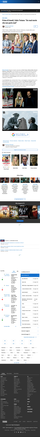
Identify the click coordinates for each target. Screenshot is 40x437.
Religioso (28, 357)
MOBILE (29, 406)
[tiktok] (23, 432)
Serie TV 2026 (16, 380)
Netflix (2, 404)
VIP (28, 404)
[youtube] (21, 432)
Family (18, 352)
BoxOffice (2, 381)
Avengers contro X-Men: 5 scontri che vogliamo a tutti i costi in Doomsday (35, 188)
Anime (11, 347)
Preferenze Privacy (20, 430)
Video (2, 385)
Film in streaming (4, 394)
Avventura (25, 347)
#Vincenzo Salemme (13, 140)
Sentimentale (3, 360)
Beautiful (29, 381)
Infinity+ (2, 409)
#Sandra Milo (33, 140)
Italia (14, 271)
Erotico (11, 352)
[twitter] (25, 432)
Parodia (8, 357)
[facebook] (14, 432)
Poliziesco (15, 357)
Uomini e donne (30, 384)
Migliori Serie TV (17, 382)
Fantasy (34, 352)
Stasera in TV (29, 377)
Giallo (9, 355)
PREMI (15, 404)
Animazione (3, 347)
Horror (22, 355)
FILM (2, 376)
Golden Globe (16, 406)
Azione (33, 347)
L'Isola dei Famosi (30, 390)
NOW (28, 399)
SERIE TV (16, 376)
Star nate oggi (16, 401)
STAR (15, 399)
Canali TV (29, 395)
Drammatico (3, 352)
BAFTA (15, 414)
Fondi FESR (33, 430)
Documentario (27, 350)
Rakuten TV (3, 416)
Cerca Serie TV (17, 381)
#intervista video (6, 142)
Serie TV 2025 (16, 379)
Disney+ (2, 406)
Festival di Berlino (17, 410)
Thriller (18, 360)
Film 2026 (2, 392)
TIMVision (2, 411)
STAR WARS (29, 411)
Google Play (3, 414)
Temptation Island (30, 386)
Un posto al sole (30, 387)
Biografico (3, 350)
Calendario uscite (4, 380)
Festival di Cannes (17, 409)
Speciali (15, 391)
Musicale (29, 355)
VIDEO (28, 401)
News (2, 387)
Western (25, 360)
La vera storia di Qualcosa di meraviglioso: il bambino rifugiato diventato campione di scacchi (25, 189)
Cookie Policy (27, 430)
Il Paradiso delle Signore (31, 391)
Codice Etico (7, 430)
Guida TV (15, 390)
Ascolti (28, 396)
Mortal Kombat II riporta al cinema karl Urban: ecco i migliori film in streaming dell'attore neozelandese (5, 189)
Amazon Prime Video (4, 405)
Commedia (18, 350)
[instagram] (16, 432)
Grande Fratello (30, 385)
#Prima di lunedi (6, 140)
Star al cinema (16, 400)
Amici (28, 392)
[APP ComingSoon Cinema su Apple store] (23, 425)
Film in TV (2, 382)
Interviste (2, 389)
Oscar (15, 405)
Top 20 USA (16, 384)
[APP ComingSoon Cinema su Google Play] (30, 425)
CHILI (2, 410)
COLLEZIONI (29, 409)
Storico (11, 360)
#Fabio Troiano (27, 140)
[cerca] (38, 1)
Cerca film (2, 395)
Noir (2, 357)
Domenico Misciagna (4, 11)
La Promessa (29, 382)
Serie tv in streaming (18, 389)
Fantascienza (26, 352)
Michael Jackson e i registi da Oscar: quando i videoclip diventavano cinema (15, 189)
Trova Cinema (3, 379)
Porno (22, 357)
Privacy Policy (13, 430)
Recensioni (3, 386)
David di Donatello (17, 411)
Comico (10, 350)
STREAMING (3, 399)
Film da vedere (3, 390)
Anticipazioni (29, 380)
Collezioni (2, 384)
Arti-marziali (18, 347)
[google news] (19, 432)
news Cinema (5, 184)
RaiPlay (2, 415)
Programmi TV (30, 394)
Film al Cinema (3, 377)
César (15, 415)
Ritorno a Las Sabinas (31, 389)
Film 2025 (2, 391)
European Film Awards (18, 416)
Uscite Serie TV (17, 386)
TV (27, 376)
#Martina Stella (21, 140)
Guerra (15, 355)
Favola (2, 355)
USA (17, 271)
